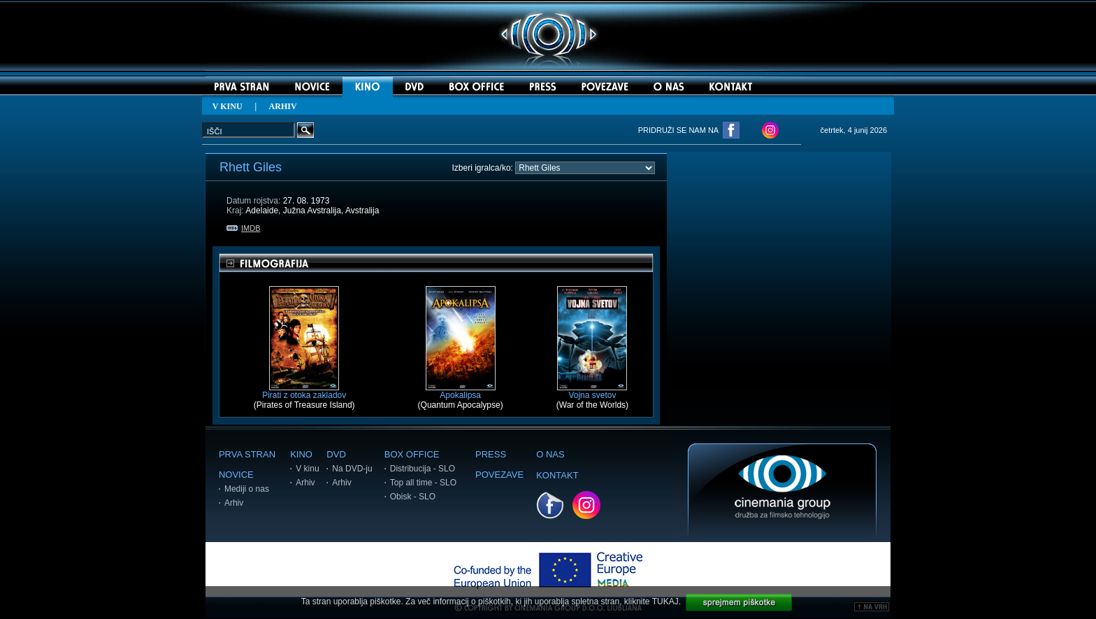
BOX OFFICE (412, 454)
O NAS (550, 454)
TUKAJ (665, 601)
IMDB (243, 228)
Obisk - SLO (412, 496)
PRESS (490, 454)
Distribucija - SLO (422, 469)
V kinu (307, 469)
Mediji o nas (246, 489)
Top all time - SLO (423, 483)
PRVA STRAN (247, 454)
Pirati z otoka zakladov (304, 391)
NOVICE (236, 474)
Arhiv (233, 503)
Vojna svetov (592, 391)
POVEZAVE (499, 474)
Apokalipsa (461, 391)
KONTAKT (557, 475)
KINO (301, 454)
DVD (335, 454)
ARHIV (283, 106)
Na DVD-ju (352, 469)
